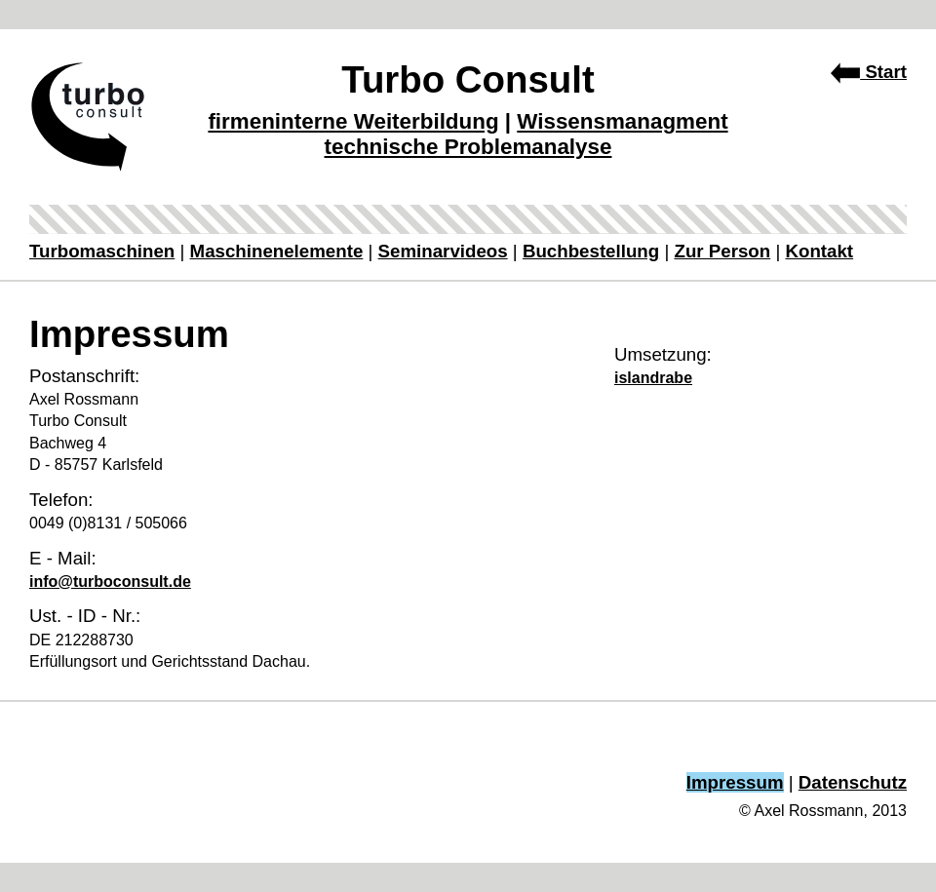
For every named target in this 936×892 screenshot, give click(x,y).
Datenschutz (853, 782)
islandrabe (653, 377)
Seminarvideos (443, 251)
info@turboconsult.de (110, 581)
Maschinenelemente (277, 251)
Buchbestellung (591, 251)
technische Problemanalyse (468, 147)
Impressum (735, 782)
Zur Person (722, 251)
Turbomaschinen (102, 251)
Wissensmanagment (622, 121)
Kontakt (819, 251)
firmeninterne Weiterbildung (353, 121)
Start (869, 71)
